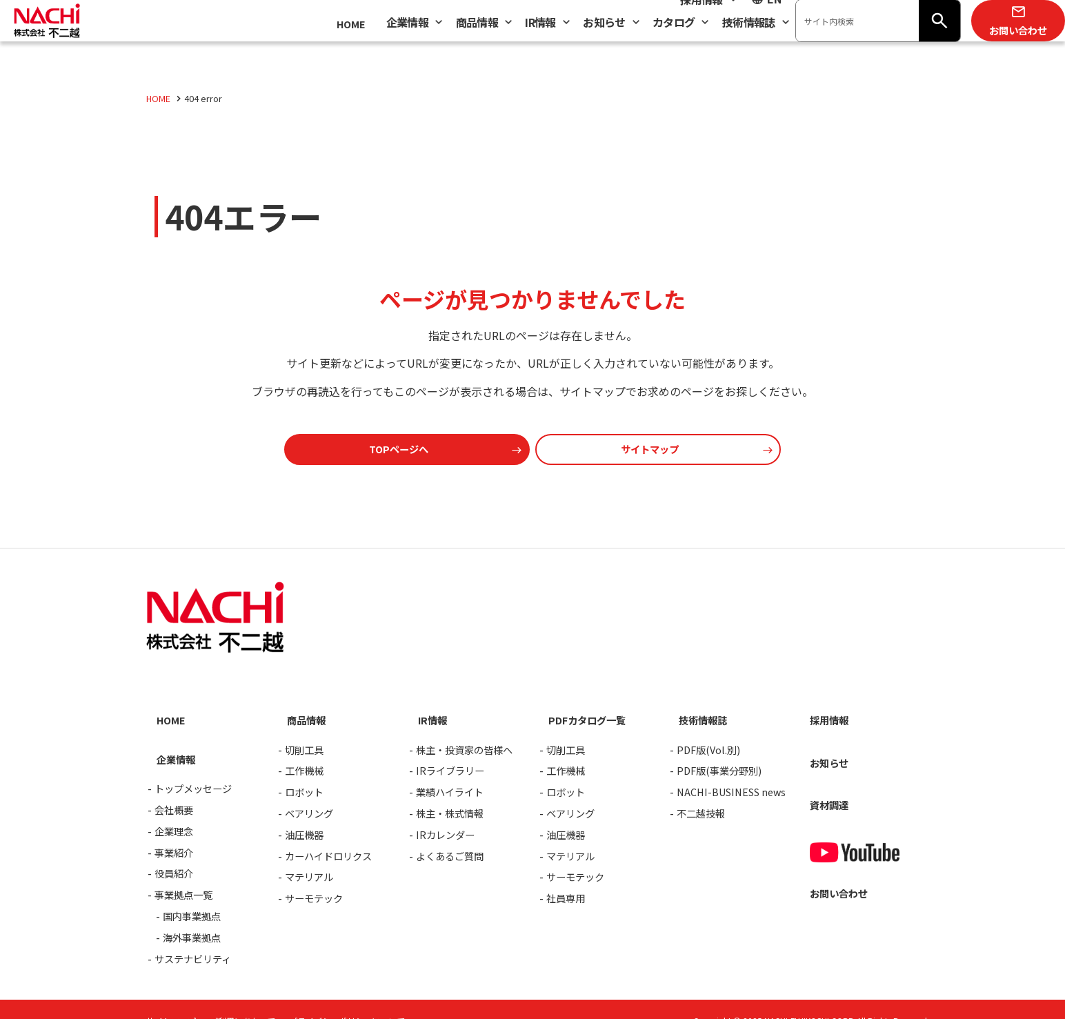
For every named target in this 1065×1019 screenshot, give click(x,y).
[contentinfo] (532, 785)
